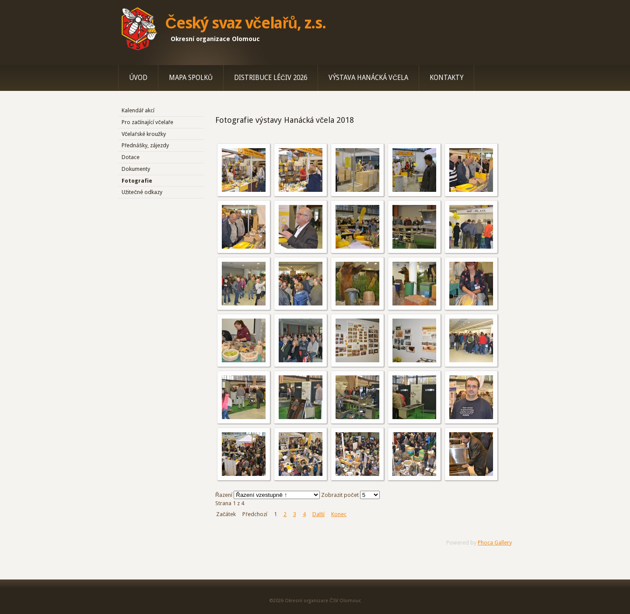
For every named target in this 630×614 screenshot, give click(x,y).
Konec (338, 514)
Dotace (131, 157)
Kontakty (446, 78)
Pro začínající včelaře (147, 122)
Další (318, 514)
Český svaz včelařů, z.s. (245, 23)
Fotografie (137, 180)
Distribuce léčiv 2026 (270, 78)
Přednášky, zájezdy (145, 145)
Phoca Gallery (495, 542)
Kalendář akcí (138, 110)
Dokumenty (136, 169)
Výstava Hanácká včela (368, 78)
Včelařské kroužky (144, 134)
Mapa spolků (191, 78)
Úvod (138, 78)
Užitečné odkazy (142, 192)
